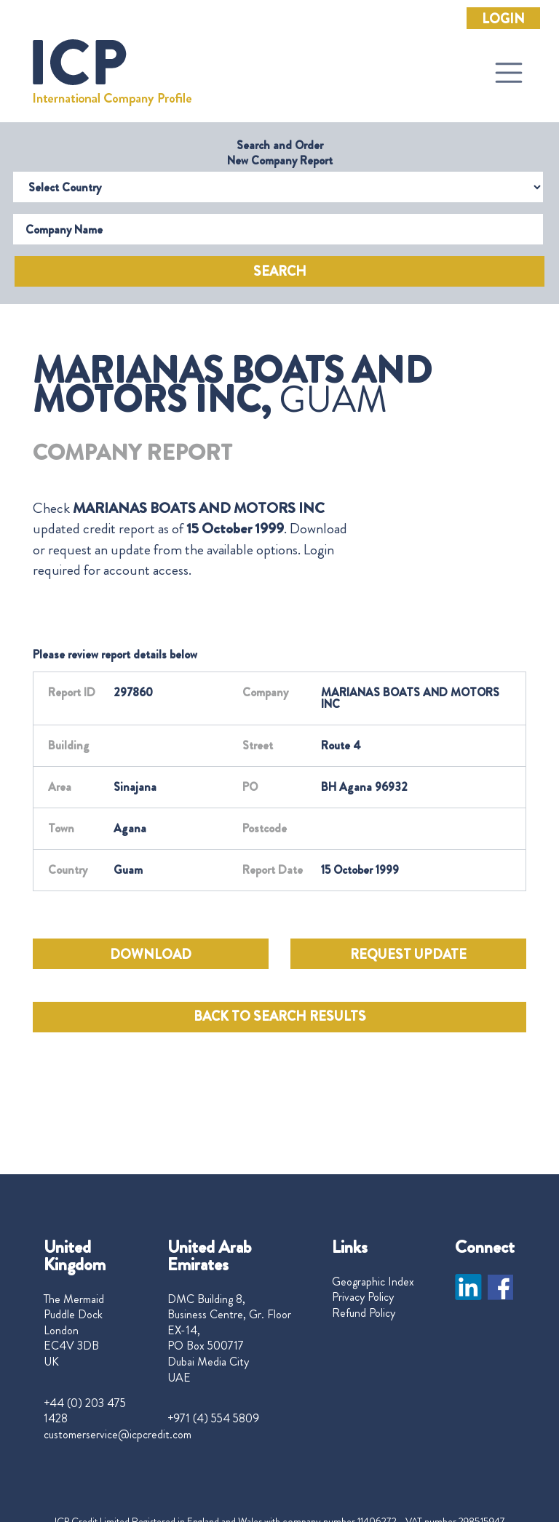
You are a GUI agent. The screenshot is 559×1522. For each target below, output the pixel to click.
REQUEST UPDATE (408, 954)
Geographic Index (373, 1282)
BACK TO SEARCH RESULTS (280, 1016)
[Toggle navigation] (508, 72)
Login (503, 18)
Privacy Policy (363, 1297)
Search (279, 271)
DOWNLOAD (150, 954)
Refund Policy (363, 1313)
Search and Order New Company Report (280, 153)
